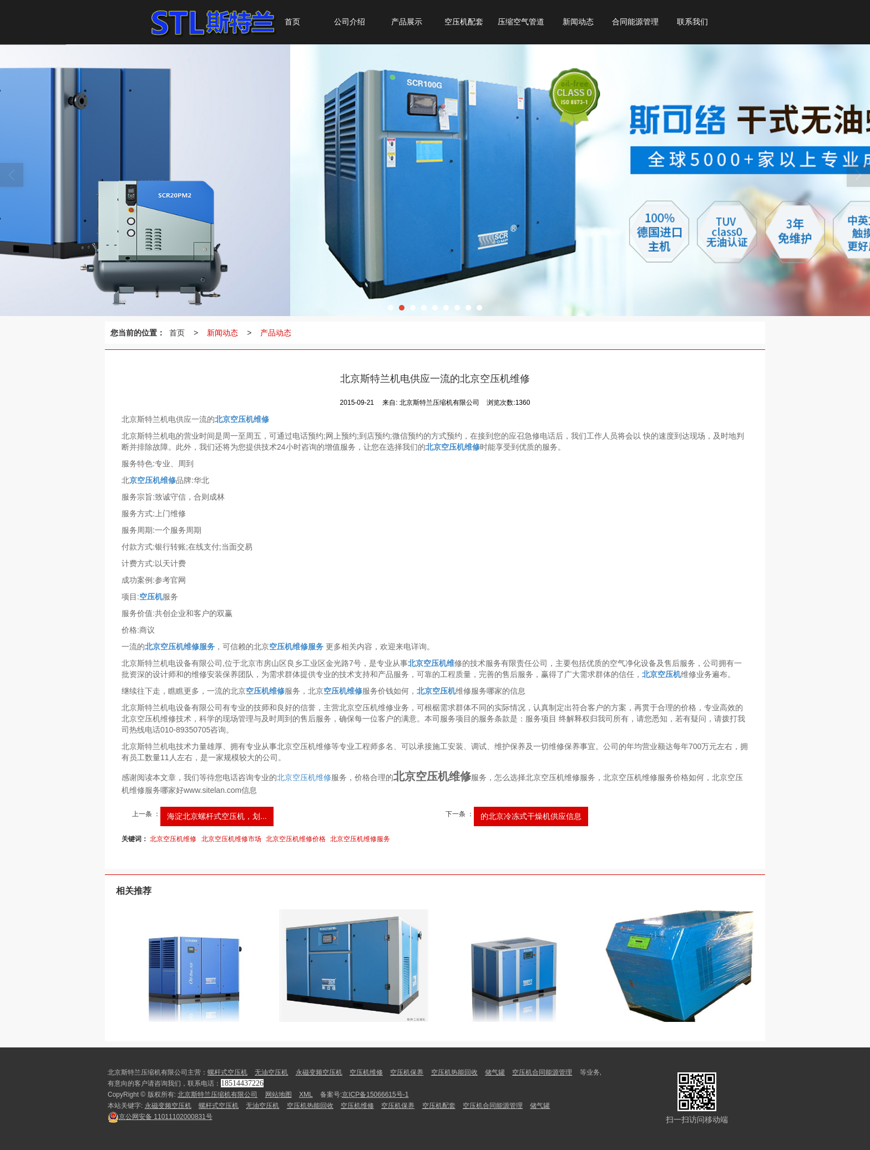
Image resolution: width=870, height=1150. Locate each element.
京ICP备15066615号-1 (375, 1094)
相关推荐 (133, 890)
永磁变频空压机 (319, 1072)
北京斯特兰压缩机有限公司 (217, 1094)
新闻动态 (222, 332)
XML (306, 1094)
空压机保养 (406, 1072)
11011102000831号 (160, 1117)
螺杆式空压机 (227, 1072)
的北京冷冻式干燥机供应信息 (530, 816)
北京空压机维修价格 (296, 839)
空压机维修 (366, 1072)
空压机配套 (439, 1106)
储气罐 (495, 1072)
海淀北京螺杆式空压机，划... (217, 816)
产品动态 (275, 332)
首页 (177, 332)
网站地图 (278, 1094)
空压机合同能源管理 (542, 1072)
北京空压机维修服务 (360, 839)
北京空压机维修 (304, 777)
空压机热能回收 (454, 1072)
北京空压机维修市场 (231, 839)
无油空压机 (271, 1072)
